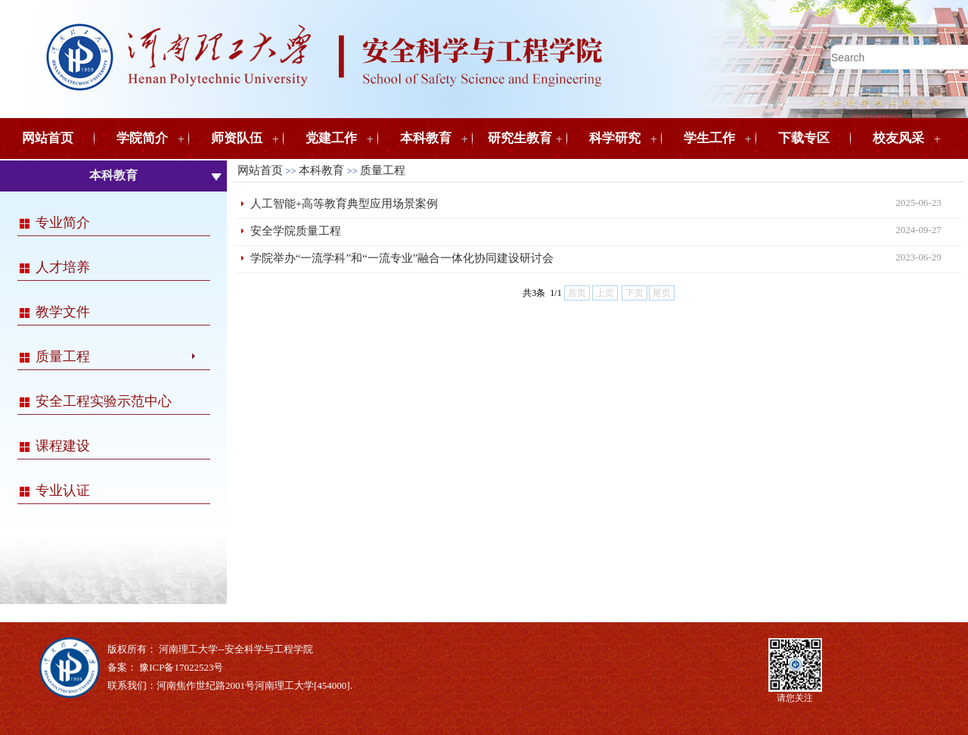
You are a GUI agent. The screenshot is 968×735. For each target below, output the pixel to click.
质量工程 (63, 356)
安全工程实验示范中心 (104, 401)
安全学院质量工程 (295, 231)
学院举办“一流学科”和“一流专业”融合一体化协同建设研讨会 (402, 258)
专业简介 (63, 222)
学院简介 (142, 138)
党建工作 (331, 138)
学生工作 (709, 138)
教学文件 (63, 311)
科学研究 (615, 138)
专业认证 (63, 490)
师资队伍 (236, 138)
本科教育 (425, 138)
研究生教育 (520, 138)
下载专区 (804, 138)
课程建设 (63, 445)
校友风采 (898, 138)
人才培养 (63, 267)
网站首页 (47, 138)
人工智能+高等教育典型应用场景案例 (344, 204)
